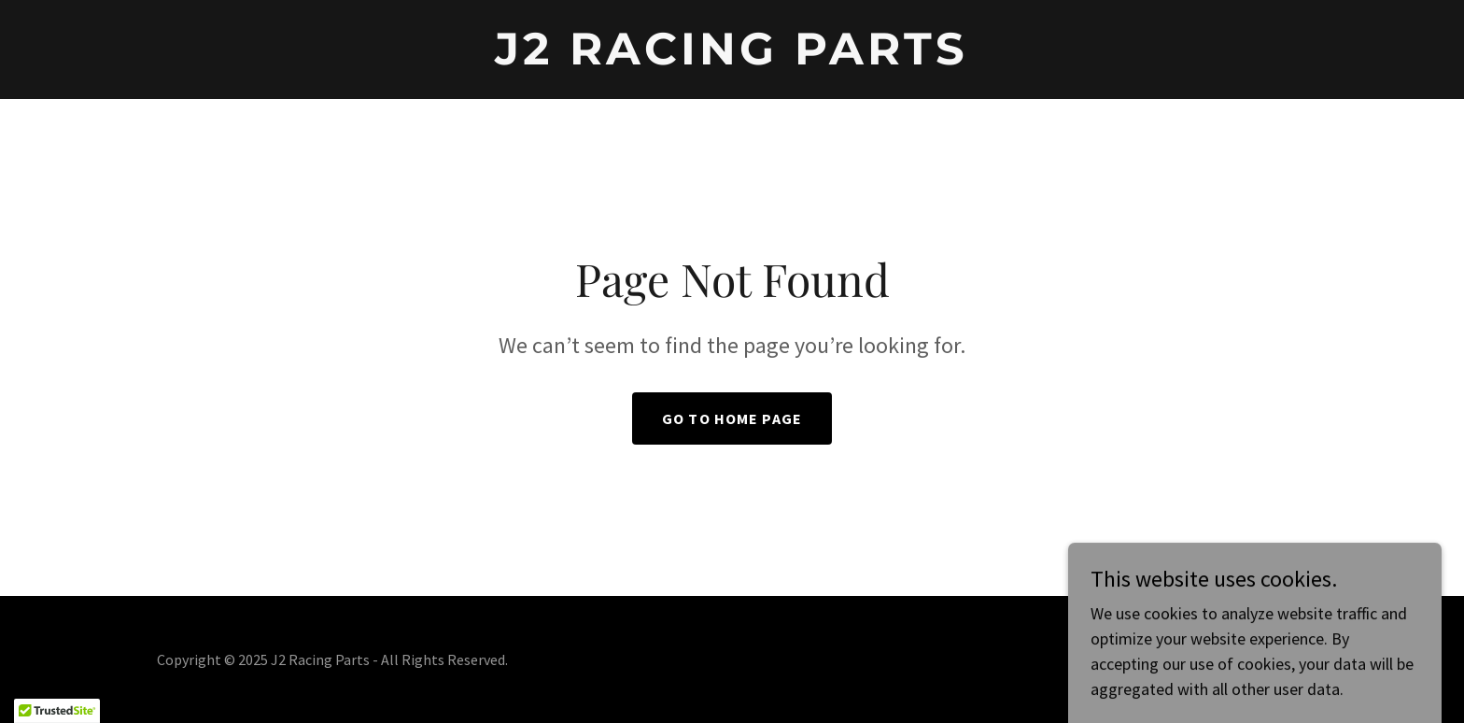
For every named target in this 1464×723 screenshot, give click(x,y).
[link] (732, 58)
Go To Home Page (732, 418)
